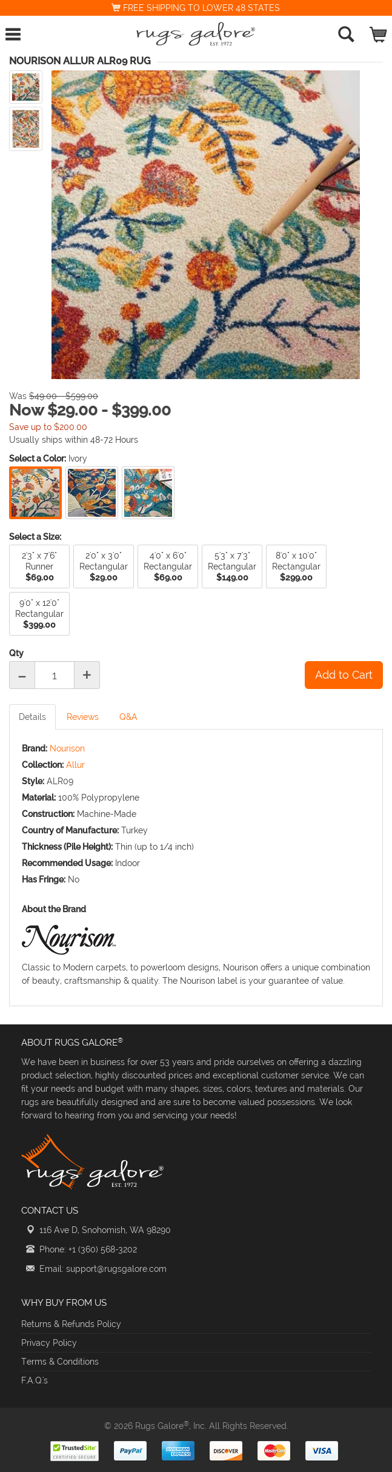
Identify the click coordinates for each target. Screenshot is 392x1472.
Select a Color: (37, 458)
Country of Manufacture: (70, 830)
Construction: (48, 814)
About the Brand (54, 909)
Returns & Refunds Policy (71, 1324)
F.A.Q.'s (34, 1380)
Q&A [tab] (128, 717)
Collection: (43, 765)
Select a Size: (35, 537)
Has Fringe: (43, 879)
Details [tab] (32, 717)
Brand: (34, 748)
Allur (75, 765)
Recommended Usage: (67, 863)
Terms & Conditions (60, 1361)
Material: (39, 797)
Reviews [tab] (83, 717)
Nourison (67, 748)
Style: (33, 781)
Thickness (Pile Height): (67, 847)
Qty (16, 653)
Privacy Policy (49, 1343)
